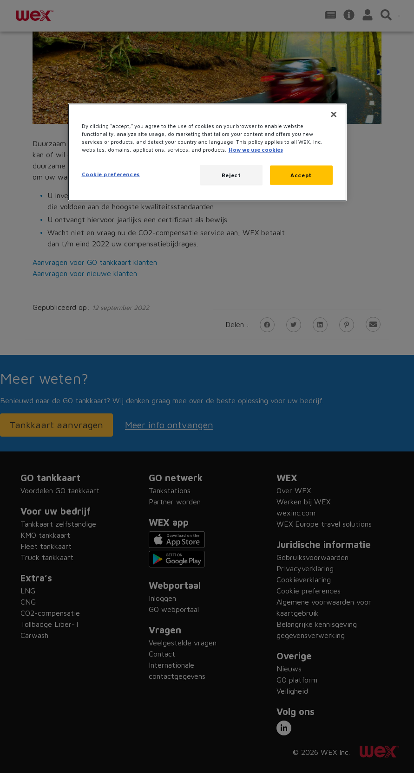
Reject (231, 175)
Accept (300, 175)
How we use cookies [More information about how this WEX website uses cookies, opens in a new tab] (256, 150)
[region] (207, 152)
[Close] (333, 114)
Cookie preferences (111, 174)
